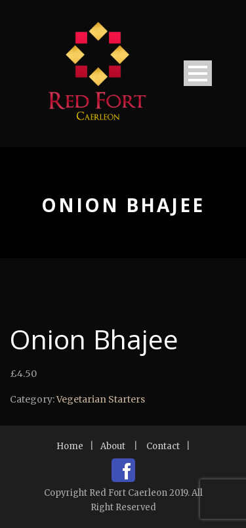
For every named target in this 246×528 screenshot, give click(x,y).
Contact (163, 446)
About (112, 446)
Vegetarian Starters (100, 399)
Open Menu (198, 73)
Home (69, 446)
